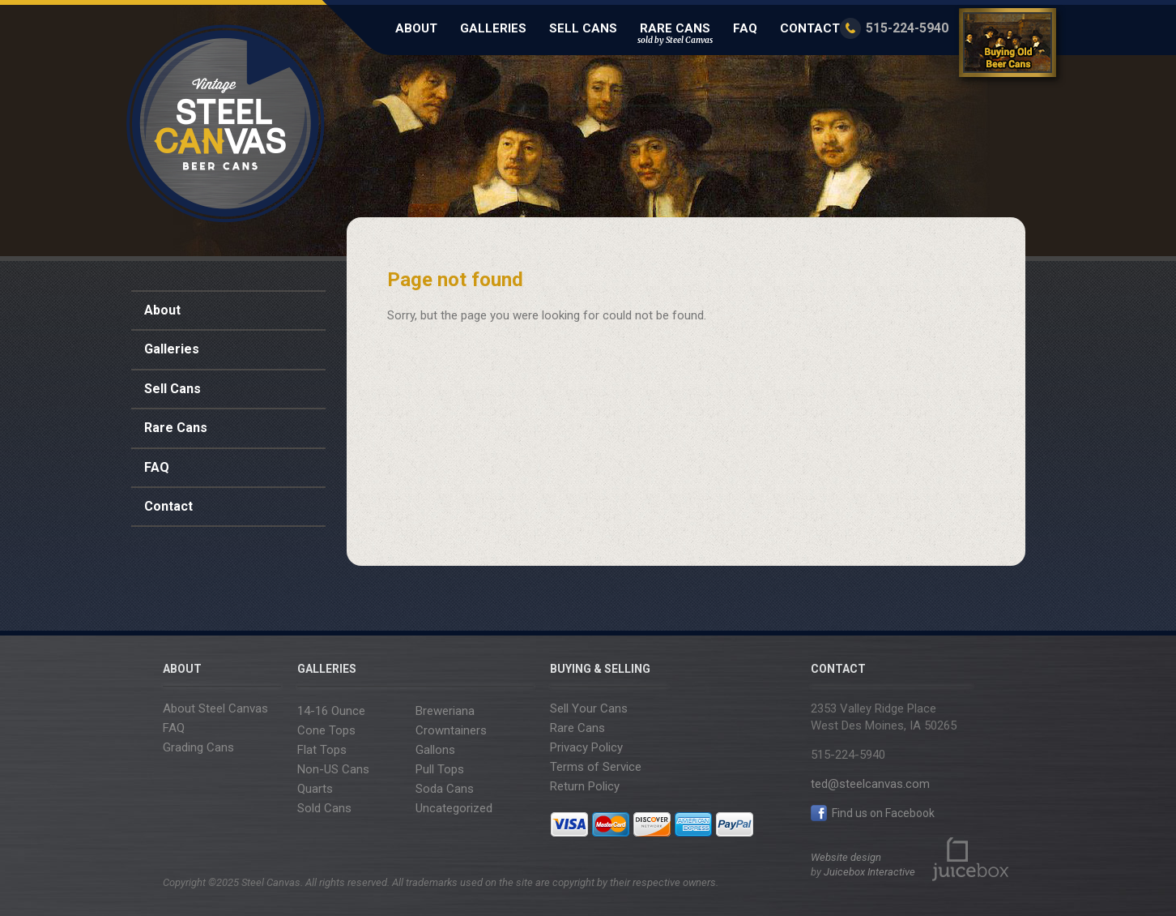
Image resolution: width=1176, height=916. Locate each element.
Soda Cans (444, 788)
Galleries (493, 28)
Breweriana (445, 711)
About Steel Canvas (215, 708)
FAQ (745, 28)
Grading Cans (198, 747)
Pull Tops (439, 769)
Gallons (435, 750)
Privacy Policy (586, 747)
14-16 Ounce (331, 711)
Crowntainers (451, 730)
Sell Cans (583, 28)
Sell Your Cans (589, 708)
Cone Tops (326, 730)
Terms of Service (595, 767)
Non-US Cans (333, 769)
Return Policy (585, 786)
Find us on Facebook (873, 813)
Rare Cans (675, 33)
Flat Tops (322, 750)
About (416, 28)
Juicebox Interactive (869, 872)
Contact (810, 28)
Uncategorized (453, 808)
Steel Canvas (225, 123)
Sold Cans (324, 808)
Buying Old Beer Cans (1010, 46)
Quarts (315, 788)
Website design (846, 857)
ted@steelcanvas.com (870, 784)
